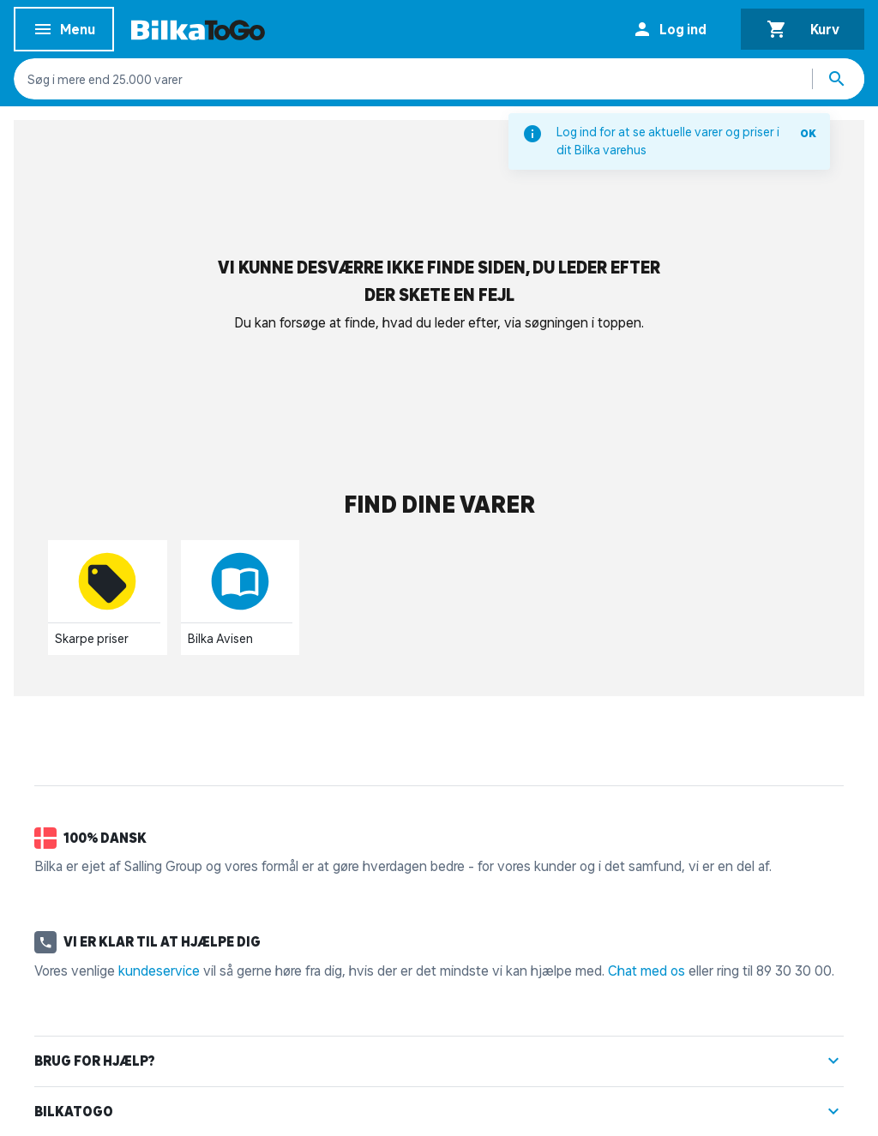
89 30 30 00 (794, 970)
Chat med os (646, 970)
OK (808, 133)
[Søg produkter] (838, 78)
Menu (64, 32)
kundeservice (159, 970)
